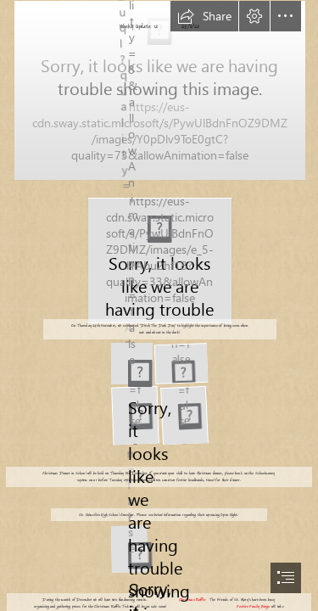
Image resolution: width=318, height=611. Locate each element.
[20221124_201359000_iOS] (131, 362)
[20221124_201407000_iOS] (180, 362)
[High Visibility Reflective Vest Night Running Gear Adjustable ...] (159, 259)
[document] (159, 305)
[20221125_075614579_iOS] (183, 415)
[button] (204, 16)
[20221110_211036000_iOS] (159, 89)
